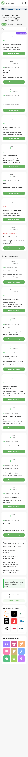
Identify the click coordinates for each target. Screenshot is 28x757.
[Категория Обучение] (6, 658)
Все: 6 (4, 24)
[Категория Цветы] (14, 644)
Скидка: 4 (19, 24)
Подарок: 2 (11, 24)
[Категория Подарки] (14, 658)
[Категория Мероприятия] (21, 651)
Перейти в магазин (14, 600)
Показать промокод (14, 53)
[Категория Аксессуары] (21, 658)
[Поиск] (22, 2)
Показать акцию (14, 82)
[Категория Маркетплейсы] (14, 651)
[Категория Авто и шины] (6, 644)
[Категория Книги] (6, 651)
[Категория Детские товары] (21, 644)
